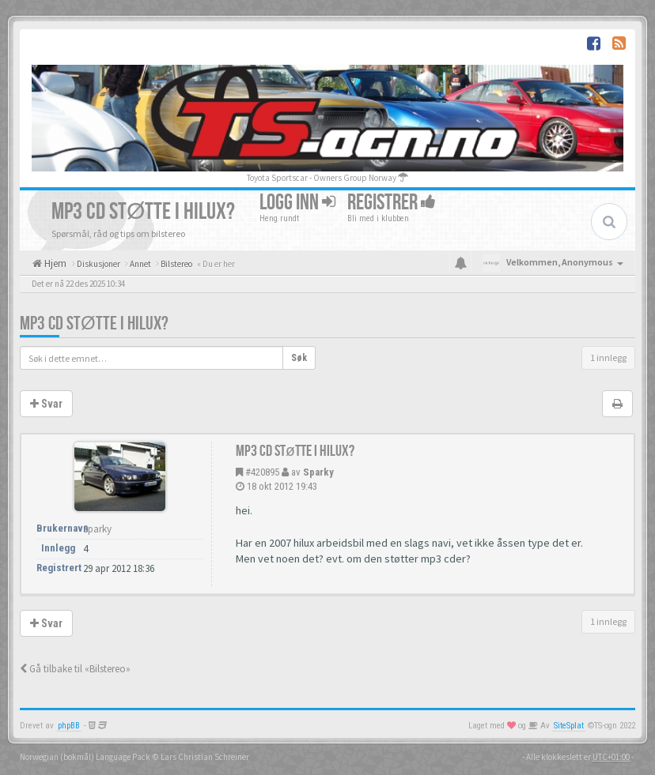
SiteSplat (569, 725)
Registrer (391, 203)
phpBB (69, 725)
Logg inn (297, 203)
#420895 (262, 472)
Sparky (318, 472)
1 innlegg (608, 357)
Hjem (54, 263)
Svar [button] (46, 403)
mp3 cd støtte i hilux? (94, 323)
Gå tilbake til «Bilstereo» (75, 668)
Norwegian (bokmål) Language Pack (85, 756)
